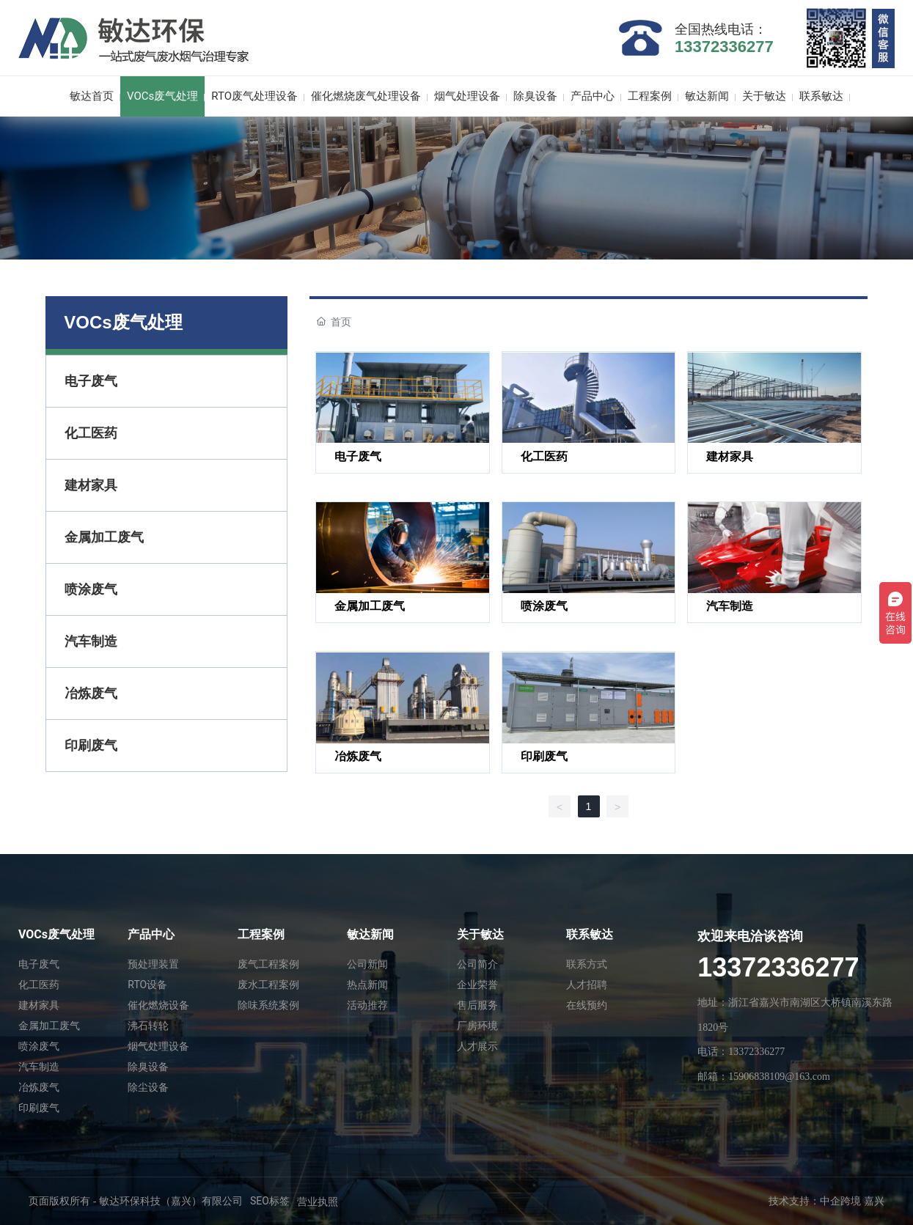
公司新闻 (367, 964)
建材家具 (729, 456)
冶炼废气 (357, 756)
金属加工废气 (369, 606)
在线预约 (586, 1005)
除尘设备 (148, 1087)
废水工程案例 (268, 984)
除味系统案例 (268, 1005)
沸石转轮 (148, 1025)
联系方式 (586, 964)
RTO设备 (147, 984)
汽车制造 (729, 606)
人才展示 (477, 1046)
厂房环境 (477, 1025)
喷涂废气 (544, 606)
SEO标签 (270, 1201)
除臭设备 (148, 1067)
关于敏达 (480, 934)
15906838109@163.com (779, 1076)
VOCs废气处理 (56, 934)
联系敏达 (589, 934)
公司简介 (477, 964)
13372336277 (724, 46)
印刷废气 (544, 756)
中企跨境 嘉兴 (852, 1201)
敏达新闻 (370, 934)
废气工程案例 (268, 964)
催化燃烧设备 (158, 1005)
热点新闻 (367, 984)
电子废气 (357, 456)
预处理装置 (153, 964)
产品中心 (151, 934)
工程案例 (261, 934)
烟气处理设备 (158, 1046)
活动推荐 (367, 1005)
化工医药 (544, 456)
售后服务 (477, 1005)
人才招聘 (586, 984)
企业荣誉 (477, 984)
